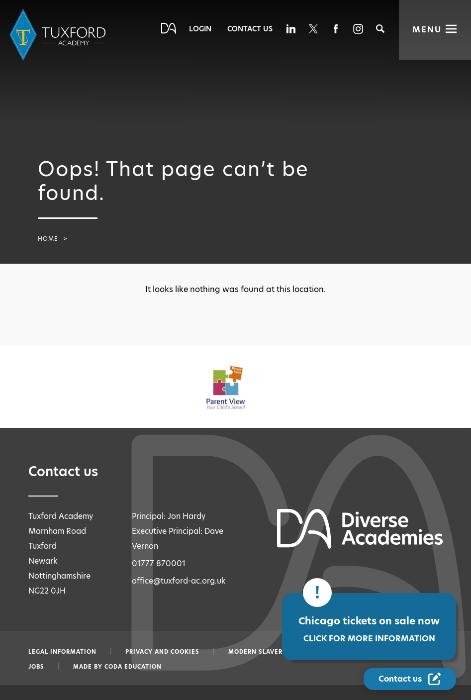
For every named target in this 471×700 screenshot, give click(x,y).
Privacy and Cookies (162, 652)
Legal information (62, 652)
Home (48, 239)
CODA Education (133, 667)
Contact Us (250, 29)
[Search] (380, 28)
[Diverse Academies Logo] (59, 35)
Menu (427, 29)
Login (200, 29)
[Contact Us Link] (411, 679)
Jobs (36, 667)
